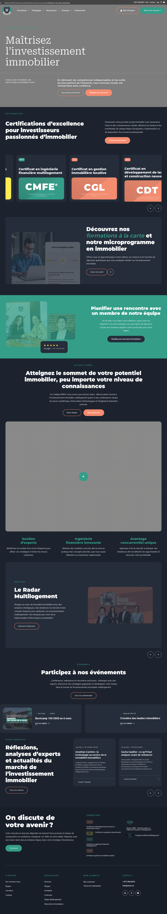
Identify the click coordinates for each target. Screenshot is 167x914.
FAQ (147, 2)
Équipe (8, 886)
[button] (71, 92)
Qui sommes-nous (12, 882)
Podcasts (48, 895)
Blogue (47, 886)
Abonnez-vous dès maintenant (11, 3)
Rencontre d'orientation (53, 904)
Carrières (9, 891)
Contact (152, 2)
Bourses (47, 882)
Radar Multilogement (52, 899)
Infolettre (48, 891)
